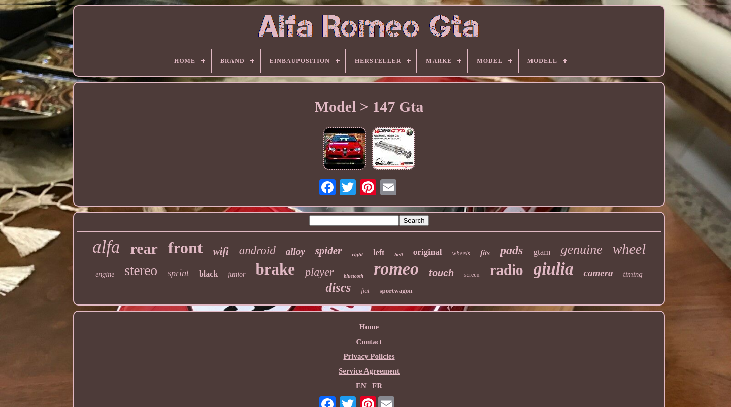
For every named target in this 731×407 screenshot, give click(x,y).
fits (485, 253)
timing (633, 274)
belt (398, 254)
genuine (581, 249)
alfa (106, 247)
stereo (140, 270)
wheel (629, 249)
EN (361, 386)
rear (143, 248)
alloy (295, 251)
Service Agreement (369, 371)
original (427, 252)
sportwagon (396, 290)
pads (511, 250)
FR (377, 386)
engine (104, 274)
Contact (369, 341)
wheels (461, 253)
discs (338, 287)
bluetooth (353, 276)
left (378, 252)
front (185, 248)
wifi (221, 251)
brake (275, 269)
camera (598, 272)
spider (328, 251)
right (357, 254)
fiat (365, 290)
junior (236, 274)
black (208, 273)
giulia (554, 269)
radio (506, 270)
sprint (178, 273)
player (319, 271)
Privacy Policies (368, 356)
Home (369, 327)
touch (441, 273)
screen (472, 274)
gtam (541, 252)
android (257, 250)
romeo (396, 268)
